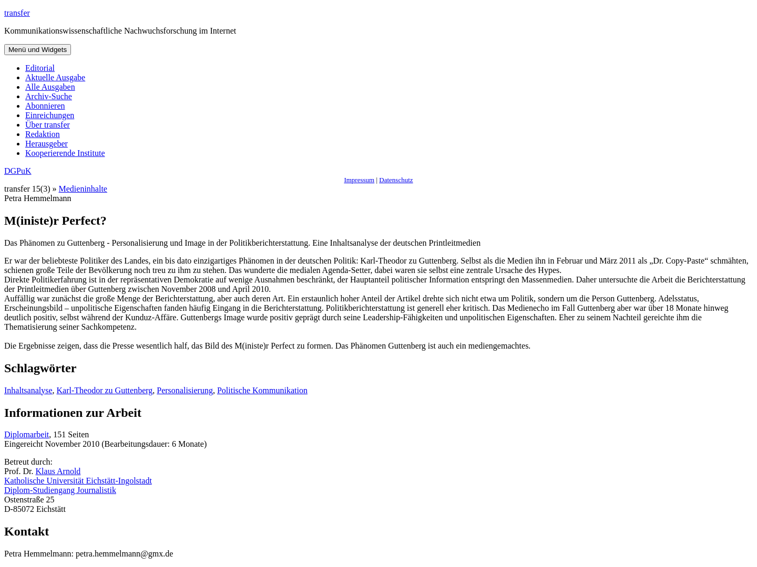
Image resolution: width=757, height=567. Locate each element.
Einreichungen (49, 115)
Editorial (40, 68)
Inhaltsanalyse (28, 390)
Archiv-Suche (48, 96)
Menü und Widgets (37, 50)
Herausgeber (46, 143)
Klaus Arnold (58, 471)
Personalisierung (185, 390)
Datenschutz (396, 180)
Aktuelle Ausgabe (55, 77)
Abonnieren (45, 105)
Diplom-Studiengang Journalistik (60, 490)
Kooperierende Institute (65, 153)
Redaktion (42, 134)
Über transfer (47, 124)
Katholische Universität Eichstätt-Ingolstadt (78, 480)
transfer (17, 12)
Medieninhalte (83, 188)
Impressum (359, 180)
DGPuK (18, 170)
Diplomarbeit (26, 434)
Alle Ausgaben (50, 86)
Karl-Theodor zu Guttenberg (105, 390)
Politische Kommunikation (262, 390)
